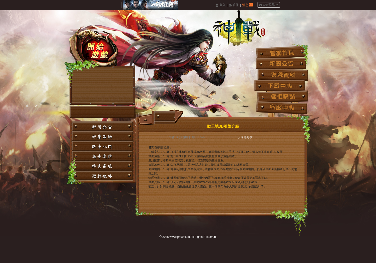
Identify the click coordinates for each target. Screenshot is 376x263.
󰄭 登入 (220, 5)
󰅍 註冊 (234, 5)
